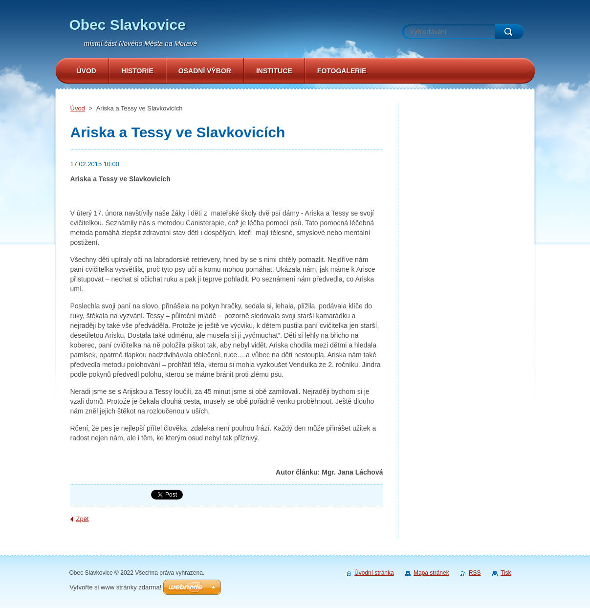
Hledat (509, 31)
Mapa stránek (431, 572)
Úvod (77, 108)
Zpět (82, 518)
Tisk (506, 572)
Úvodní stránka (374, 572)
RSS (475, 572)
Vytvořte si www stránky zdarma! (115, 587)
